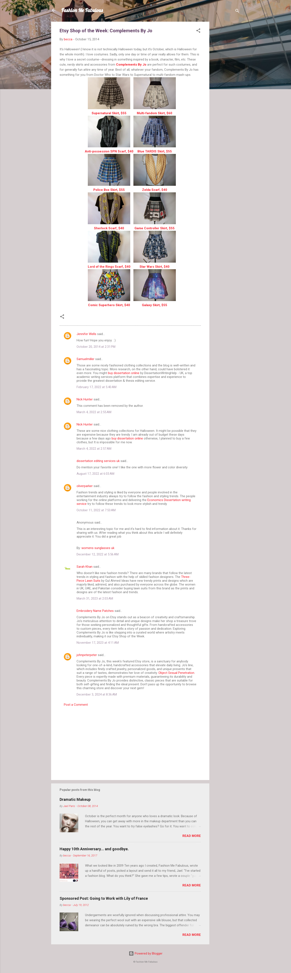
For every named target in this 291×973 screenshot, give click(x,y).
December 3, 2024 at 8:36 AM (97, 694)
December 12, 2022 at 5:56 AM (98, 554)
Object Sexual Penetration (176, 673)
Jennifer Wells (86, 334)
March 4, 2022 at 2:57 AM (94, 449)
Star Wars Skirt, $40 (154, 267)
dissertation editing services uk (98, 461)
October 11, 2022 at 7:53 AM (96, 510)
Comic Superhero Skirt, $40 (109, 305)
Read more (191, 836)
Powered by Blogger (145, 953)
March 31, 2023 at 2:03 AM (95, 598)
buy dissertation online (123, 373)
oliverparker (85, 486)
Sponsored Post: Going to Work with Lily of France (104, 898)
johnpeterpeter (87, 655)
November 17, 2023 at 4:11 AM (98, 643)
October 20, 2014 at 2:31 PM (96, 347)
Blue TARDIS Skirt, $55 (154, 151)
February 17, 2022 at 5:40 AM (96, 387)
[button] (198, 31)
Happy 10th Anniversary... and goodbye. (94, 849)
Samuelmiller (85, 359)
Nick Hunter (85, 399)
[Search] (237, 11)
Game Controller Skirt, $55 (154, 228)
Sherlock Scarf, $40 (109, 228)
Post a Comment (76, 705)
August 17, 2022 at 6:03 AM (95, 474)
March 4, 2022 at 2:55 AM (94, 412)
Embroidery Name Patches (95, 611)
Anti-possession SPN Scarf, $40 (109, 151)
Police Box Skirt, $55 (109, 190)
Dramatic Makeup (75, 799)
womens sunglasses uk (97, 548)
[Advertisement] (226, 85)
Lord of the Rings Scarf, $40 (109, 267)
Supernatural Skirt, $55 (109, 113)
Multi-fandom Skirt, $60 (154, 113)
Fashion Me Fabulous (82, 10)
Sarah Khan (84, 567)
